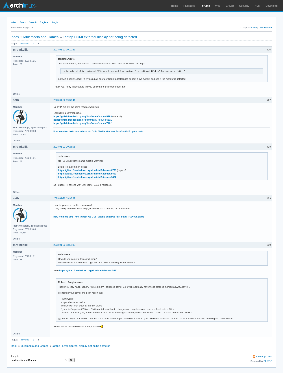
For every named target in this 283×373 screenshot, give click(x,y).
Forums (205, 5)
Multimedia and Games (40, 37)
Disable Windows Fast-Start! (112, 131)
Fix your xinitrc (136, 131)
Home (174, 5)
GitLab (230, 5)
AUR (257, 5)
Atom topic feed (264, 356)
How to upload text (63, 131)
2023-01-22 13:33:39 (64, 198)
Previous (24, 43)
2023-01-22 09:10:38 (64, 49)
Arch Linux (20, 5)
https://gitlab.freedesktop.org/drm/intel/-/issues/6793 (82, 116)
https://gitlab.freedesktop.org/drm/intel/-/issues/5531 (82, 119)
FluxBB (268, 361)
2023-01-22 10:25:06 (64, 146)
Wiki (218, 5)
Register (44, 22)
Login (55, 22)
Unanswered (265, 27)
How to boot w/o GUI (85, 131)
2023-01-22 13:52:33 (64, 245)
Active (253, 27)
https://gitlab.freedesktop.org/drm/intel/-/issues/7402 (82, 123)
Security (244, 5)
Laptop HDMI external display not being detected (100, 37)
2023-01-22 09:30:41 (64, 100)
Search (32, 22)
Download (271, 5)
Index (13, 22)
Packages (189, 5)
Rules (23, 22)
